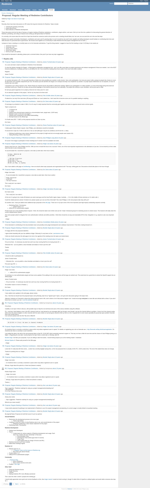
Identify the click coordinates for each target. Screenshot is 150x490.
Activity (20, 10)
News (40, 10)
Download (13, 10)
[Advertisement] (128, 43)
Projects (7, 0)
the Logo (17, 464)
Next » (17, 484)
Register (146, 0)
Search (111, 3)
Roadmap (27, 10)
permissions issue (58, 233)
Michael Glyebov (9, 340)
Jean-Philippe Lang (48, 138)
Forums (51, 10)
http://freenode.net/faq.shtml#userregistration (99, 329)
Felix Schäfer (47, 95)
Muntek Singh (47, 77)
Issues (34, 10)
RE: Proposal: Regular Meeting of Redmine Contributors (19, 62)
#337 (22, 206)
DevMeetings (27, 166)
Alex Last (45, 385)
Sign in (141, 0)
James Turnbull (47, 62)
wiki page (47, 202)
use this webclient (28, 300)
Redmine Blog (14, 460)
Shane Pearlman (48, 125)
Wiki (45, 10)
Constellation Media (49, 222)
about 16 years (18, 18)
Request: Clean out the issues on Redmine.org (27, 450)
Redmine (70, 488)
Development (10, 13)
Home (2, 0)
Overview (5, 10)
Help (11, 0)
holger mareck (48, 479)
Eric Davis (46, 101)
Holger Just (10, 18)
